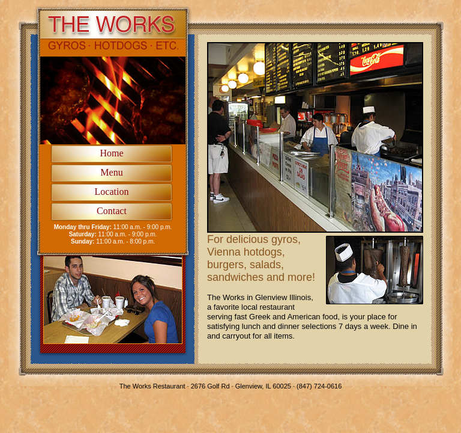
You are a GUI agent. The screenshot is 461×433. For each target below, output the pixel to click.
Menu (111, 172)
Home (111, 153)
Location (112, 191)
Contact (112, 211)
